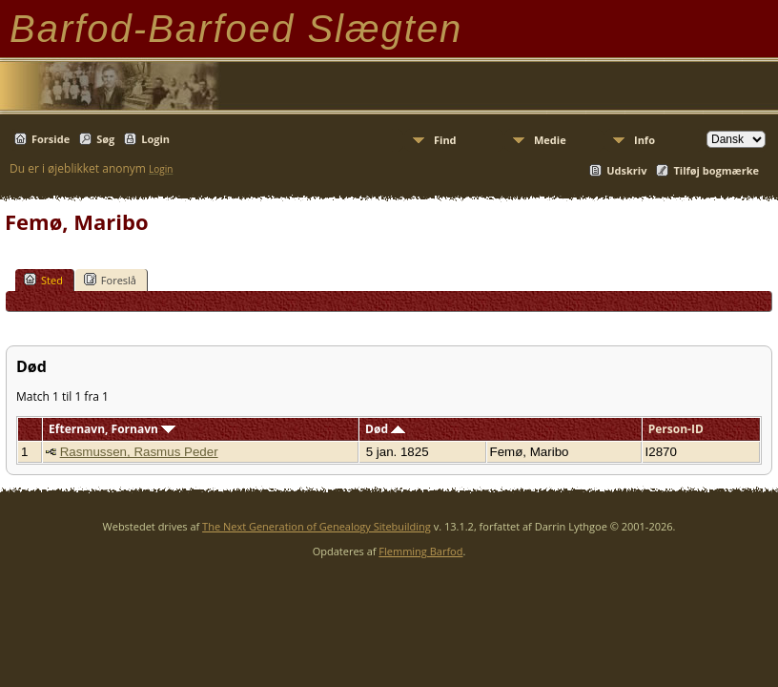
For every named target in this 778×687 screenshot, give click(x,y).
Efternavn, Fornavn (112, 429)
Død (385, 429)
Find (445, 140)
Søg (105, 139)
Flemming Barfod (420, 551)
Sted (43, 279)
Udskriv (626, 170)
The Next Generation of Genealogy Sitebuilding (316, 526)
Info (644, 140)
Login (155, 139)
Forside (50, 139)
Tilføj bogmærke (716, 170)
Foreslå (110, 279)
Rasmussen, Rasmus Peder (139, 452)
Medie (550, 140)
